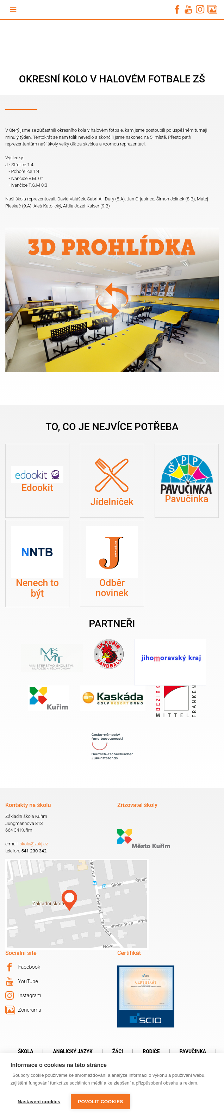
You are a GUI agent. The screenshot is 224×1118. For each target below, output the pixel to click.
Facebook (22, 967)
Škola (25, 1051)
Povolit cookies (100, 1101)
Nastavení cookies (39, 1101)
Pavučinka (193, 1051)
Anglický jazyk (72, 1051)
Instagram (23, 996)
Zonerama (23, 1010)
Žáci (117, 1051)
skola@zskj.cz (34, 843)
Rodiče (151, 1051)
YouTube (22, 981)
